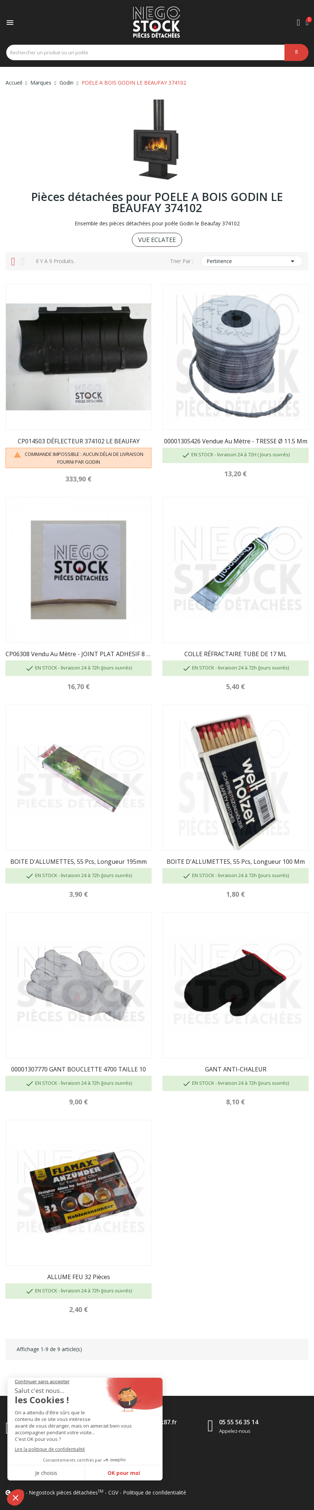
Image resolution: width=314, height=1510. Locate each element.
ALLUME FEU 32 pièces (78, 1277)
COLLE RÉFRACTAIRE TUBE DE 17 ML (235, 654)
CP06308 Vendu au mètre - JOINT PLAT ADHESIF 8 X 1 (78, 654)
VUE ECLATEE (157, 240)
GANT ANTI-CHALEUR (235, 1069)
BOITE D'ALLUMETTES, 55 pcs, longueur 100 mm (236, 861)
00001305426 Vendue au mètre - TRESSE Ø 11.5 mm (235, 441)
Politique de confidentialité (154, 1492)
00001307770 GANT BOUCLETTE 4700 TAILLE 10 (78, 1069)
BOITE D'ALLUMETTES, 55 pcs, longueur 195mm (78, 861)
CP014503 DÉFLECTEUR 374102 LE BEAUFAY (79, 441)
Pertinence (252, 261)
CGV (113, 1492)
